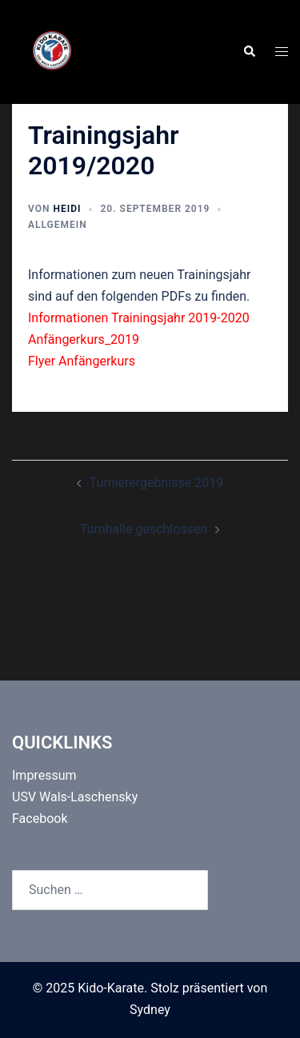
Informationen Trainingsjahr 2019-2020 (139, 317)
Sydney (150, 1009)
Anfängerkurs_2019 (83, 339)
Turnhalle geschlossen (143, 529)
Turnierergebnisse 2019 (156, 482)
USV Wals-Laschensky (75, 796)
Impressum (44, 775)
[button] (248, 52)
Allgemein (57, 224)
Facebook (39, 818)
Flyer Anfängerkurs (81, 361)
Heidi (67, 208)
